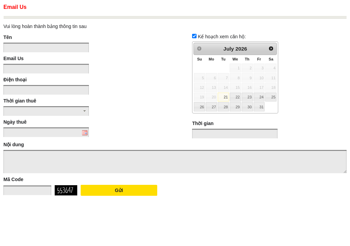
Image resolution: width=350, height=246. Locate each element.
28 (226, 107)
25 (273, 97)
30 (249, 107)
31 (261, 107)
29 (237, 107)
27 (214, 107)
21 (226, 97)
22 (237, 97)
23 (249, 97)
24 (261, 97)
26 (202, 107)
